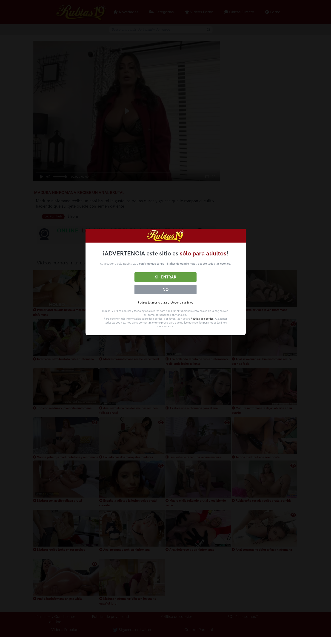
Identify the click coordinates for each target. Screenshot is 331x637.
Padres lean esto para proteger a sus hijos (165, 302)
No (165, 289)
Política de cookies (202, 318)
